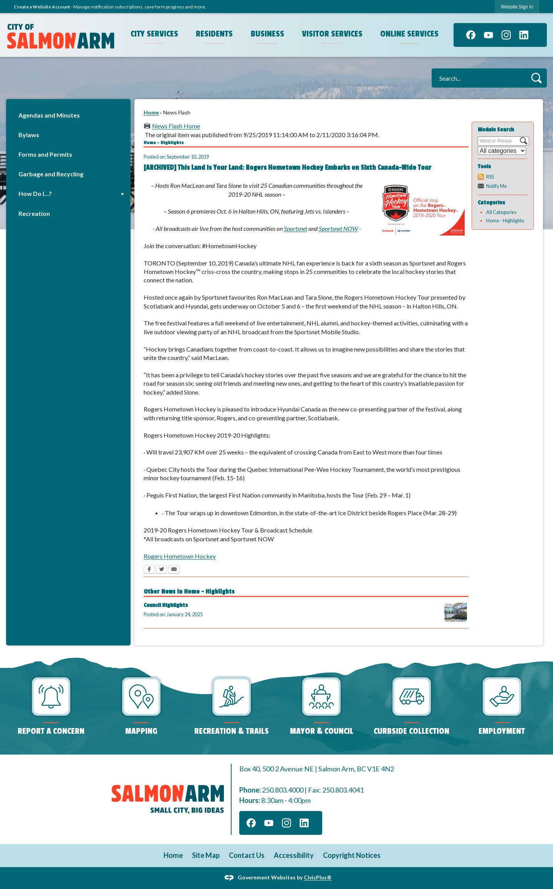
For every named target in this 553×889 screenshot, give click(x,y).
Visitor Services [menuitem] (332, 34)
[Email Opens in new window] (174, 570)
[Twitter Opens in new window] (161, 570)
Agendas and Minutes (49, 115)
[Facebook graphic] (471, 35)
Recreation (34, 213)
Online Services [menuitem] (409, 34)
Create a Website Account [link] (42, 7)
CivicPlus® (317, 877)
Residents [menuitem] (214, 34)
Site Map (206, 855)
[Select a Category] (502, 151)
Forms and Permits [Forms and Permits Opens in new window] (45, 154)
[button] (536, 77)
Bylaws (28, 134)
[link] (517, 6)
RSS (490, 177)
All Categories (501, 212)
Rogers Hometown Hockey (180, 556)
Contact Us (247, 855)
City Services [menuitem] (154, 34)
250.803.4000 (282, 790)
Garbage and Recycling (50, 173)
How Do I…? (35, 193)
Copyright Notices (352, 855)
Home (151, 112)
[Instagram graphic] (506, 35)
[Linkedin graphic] (524, 35)
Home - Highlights (505, 220)
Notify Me (496, 186)
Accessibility (294, 855)
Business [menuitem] (267, 34)
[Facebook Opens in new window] (149, 570)
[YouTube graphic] (488, 35)
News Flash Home (176, 125)
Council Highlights (166, 605)
